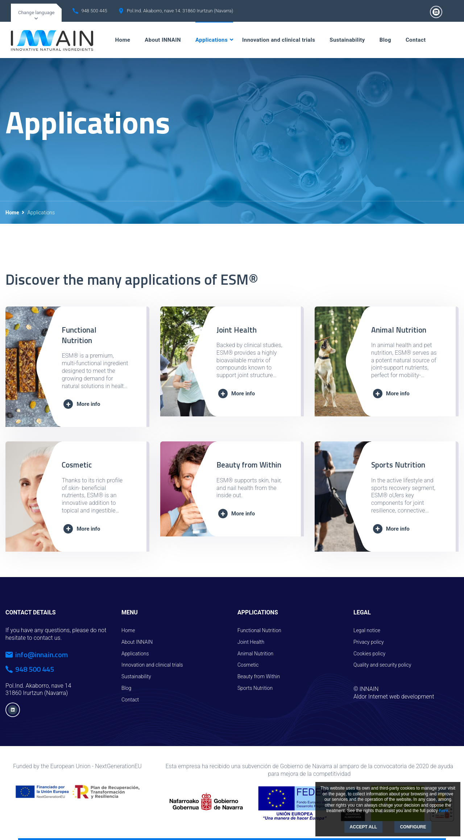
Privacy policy (368, 642)
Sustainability (347, 40)
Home (122, 40)
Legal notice (366, 630)
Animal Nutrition (398, 329)
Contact (416, 40)
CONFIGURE (413, 826)
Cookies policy (369, 653)
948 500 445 (94, 10)
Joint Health (236, 329)
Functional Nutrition (79, 335)
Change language (36, 12)
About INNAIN (163, 40)
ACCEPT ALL (363, 826)
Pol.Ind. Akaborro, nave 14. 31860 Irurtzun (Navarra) (180, 10)
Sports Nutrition (398, 464)
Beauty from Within (248, 464)
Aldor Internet (370, 696)
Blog (385, 40)
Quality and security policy (382, 665)
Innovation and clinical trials (278, 40)
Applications (211, 40)
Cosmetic (77, 464)
